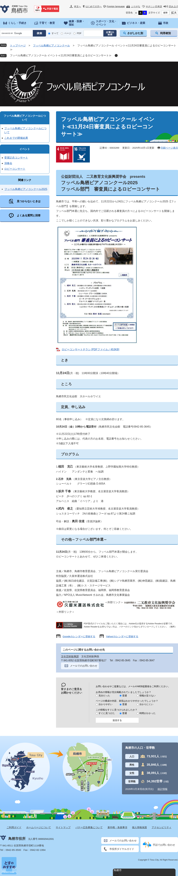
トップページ (18, 45)
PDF (79, 33)
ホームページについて (38, 827)
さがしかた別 (135, 33)
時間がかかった (147, 713)
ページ (67, 33)
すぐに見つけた (107, 713)
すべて (55, 33)
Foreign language (116, 6)
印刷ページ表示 (169, 147)
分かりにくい (146, 704)
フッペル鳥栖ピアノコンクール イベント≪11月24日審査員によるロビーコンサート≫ (60, 55)
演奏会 (8, 163)
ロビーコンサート (14, 168)
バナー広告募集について (89, 827)
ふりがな (135, 6)
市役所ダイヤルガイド (121, 849)
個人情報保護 (139, 827)
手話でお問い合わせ (164, 844)
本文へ (77, 6)
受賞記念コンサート (16, 157)
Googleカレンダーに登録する (79, 636)
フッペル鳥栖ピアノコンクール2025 (25, 189)
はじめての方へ (94, 6)
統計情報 (162, 789)
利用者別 (165, 33)
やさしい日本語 (154, 6)
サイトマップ (63, 827)
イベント (24, 149)
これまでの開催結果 (16, 137)
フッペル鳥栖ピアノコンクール (51, 45)
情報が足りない (147, 695)
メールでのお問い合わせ (83, 665)
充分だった (104, 695)
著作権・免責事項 (117, 827)
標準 (165, 13)
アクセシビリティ (161, 827)
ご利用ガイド (14, 827)
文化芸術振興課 (70, 656)
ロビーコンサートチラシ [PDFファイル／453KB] (90, 349)
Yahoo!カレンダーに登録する (122, 636)
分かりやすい (105, 704)
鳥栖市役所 (17, 838)
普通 (124, 695)
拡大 (174, 12)
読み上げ (173, 6)
